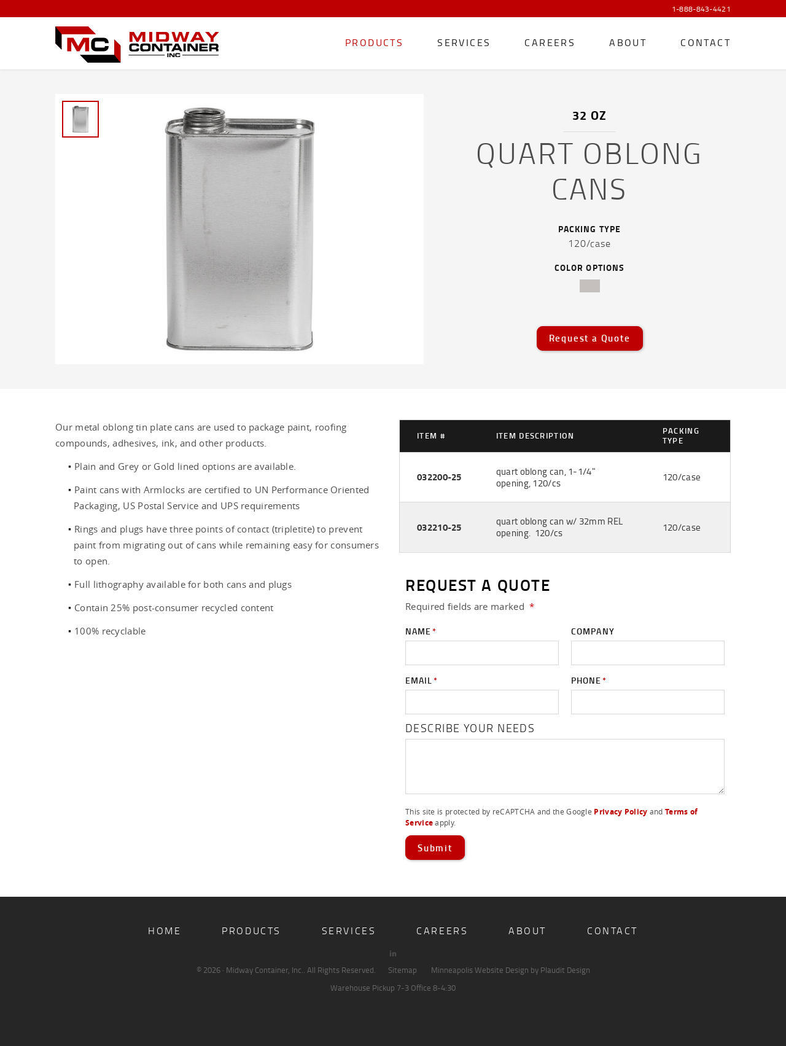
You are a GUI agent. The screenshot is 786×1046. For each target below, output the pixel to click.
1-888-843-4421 (701, 9)
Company (593, 631)
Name (421, 631)
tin (590, 285)
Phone (589, 680)
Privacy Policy (620, 811)
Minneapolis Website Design (480, 969)
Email (421, 680)
